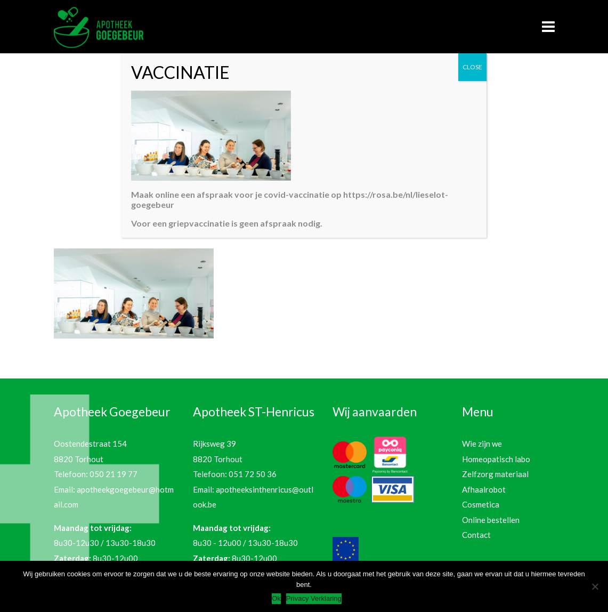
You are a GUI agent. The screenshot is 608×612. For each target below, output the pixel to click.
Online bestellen (491, 520)
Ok (276, 598)
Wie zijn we (482, 443)
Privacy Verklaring (314, 598)
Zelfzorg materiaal (495, 474)
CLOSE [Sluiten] (472, 67)
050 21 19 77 (113, 474)
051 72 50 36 (253, 474)
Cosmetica (480, 504)
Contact (476, 534)
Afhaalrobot (484, 489)
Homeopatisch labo (496, 459)
